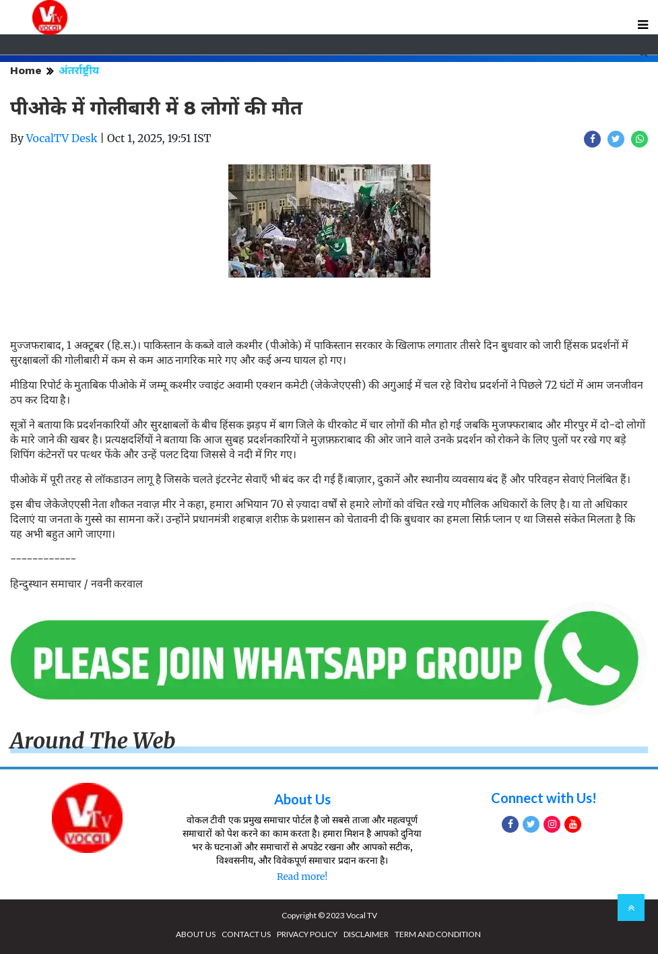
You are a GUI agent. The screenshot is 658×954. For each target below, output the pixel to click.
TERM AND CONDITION (438, 934)
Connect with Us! (544, 798)
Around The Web (93, 741)
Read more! (302, 876)
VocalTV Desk (62, 138)
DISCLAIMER (366, 934)
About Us (302, 799)
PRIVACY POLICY (307, 934)
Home (26, 70)
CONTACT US (246, 934)
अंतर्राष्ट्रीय (79, 70)
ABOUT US (196, 934)
